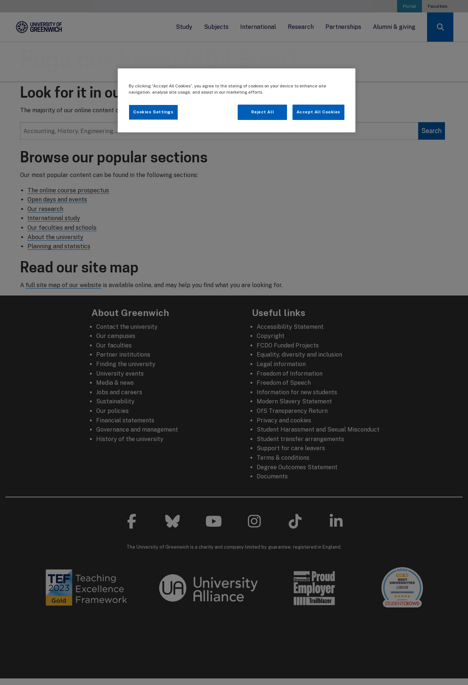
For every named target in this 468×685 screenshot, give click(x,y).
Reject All (262, 111)
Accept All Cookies (318, 111)
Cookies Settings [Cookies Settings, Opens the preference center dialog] (153, 111)
